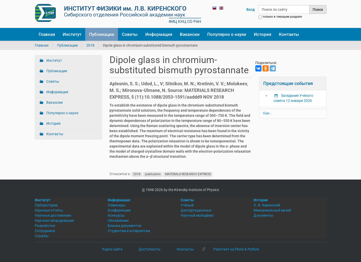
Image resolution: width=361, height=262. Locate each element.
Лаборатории (46, 205)
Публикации (101, 34)
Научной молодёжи (197, 215)
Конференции (119, 210)
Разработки (45, 226)
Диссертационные (196, 210)
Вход (250, 9)
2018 (90, 45)
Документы (263, 215)
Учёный (187, 205)
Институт (72, 34)
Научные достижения (53, 215)
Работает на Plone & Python (236, 249)
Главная (47, 34)
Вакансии (190, 34)
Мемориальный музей (272, 210)
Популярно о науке (226, 34)
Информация (158, 34)
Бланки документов (124, 226)
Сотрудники (45, 231)
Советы (130, 34)
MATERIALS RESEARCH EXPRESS (188, 174)
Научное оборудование (54, 220)
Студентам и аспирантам (129, 231)
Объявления (118, 220)
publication (153, 174)
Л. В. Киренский (267, 205)
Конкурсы (116, 215)
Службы (42, 236)
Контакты (289, 34)
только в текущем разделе (282, 16)
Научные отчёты (49, 210)
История (262, 34)
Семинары (116, 205)
